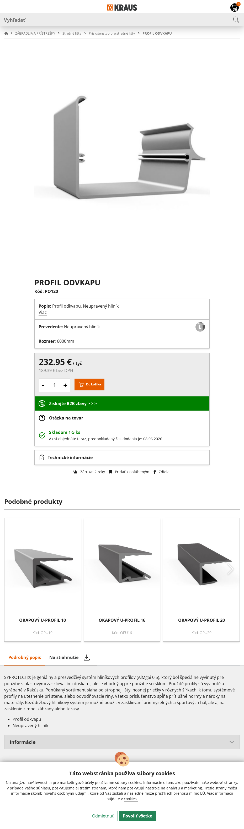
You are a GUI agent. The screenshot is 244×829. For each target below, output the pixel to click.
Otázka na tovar (66, 418)
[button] (9, 33)
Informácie (23, 742)
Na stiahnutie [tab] (63, 657)
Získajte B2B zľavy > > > (73, 403)
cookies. (131, 798)
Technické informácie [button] (70, 457)
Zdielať (162, 471)
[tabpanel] (122, 714)
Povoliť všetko (137, 816)
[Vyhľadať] (122, 19)
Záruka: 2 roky (89, 471)
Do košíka (93, 384)
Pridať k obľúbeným (129, 471)
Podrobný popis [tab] (24, 657)
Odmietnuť (103, 816)
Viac (43, 312)
